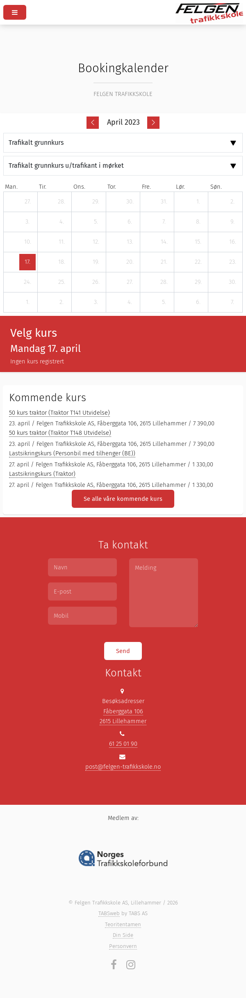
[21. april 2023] (164, 262)
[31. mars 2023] (164, 202)
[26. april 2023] (96, 282)
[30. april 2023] (232, 282)
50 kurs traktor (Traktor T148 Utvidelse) (60, 432)
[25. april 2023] (61, 282)
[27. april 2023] (130, 282)
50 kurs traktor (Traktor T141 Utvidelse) (59, 412)
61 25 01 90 (123, 743)
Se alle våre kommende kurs (123, 498)
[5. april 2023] (96, 222)
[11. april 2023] (61, 242)
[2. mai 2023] (61, 302)
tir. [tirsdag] (42, 186)
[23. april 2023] (232, 262)
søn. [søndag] (216, 186)
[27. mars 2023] (27, 202)
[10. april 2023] (27, 242)
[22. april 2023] (198, 262)
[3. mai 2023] (96, 302)
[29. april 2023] (198, 282)
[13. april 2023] (130, 242)
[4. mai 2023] (130, 302)
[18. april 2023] (61, 262)
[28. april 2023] (164, 282)
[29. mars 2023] (96, 202)
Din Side (123, 935)
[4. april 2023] (61, 222)
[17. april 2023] (27, 262)
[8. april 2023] (198, 222)
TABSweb (109, 913)
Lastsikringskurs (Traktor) (42, 473)
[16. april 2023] (232, 242)
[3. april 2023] (27, 222)
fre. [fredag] (146, 186)
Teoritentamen (123, 924)
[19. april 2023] (96, 262)
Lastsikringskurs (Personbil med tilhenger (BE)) (72, 453)
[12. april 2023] (96, 242)
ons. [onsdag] (79, 186)
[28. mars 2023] (61, 202)
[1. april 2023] (198, 202)
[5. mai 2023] (164, 302)
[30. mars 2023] (130, 202)
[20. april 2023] (130, 262)
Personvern (123, 946)
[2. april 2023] (232, 202)
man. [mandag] (11, 186)
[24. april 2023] (27, 282)
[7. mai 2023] (232, 302)
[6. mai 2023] (198, 302)
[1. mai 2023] (27, 302)
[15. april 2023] (198, 242)
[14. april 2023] (164, 242)
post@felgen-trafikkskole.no (123, 766)
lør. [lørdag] (180, 186)
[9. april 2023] (232, 222)
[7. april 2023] (164, 222)
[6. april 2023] (130, 222)
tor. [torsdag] (111, 186)
